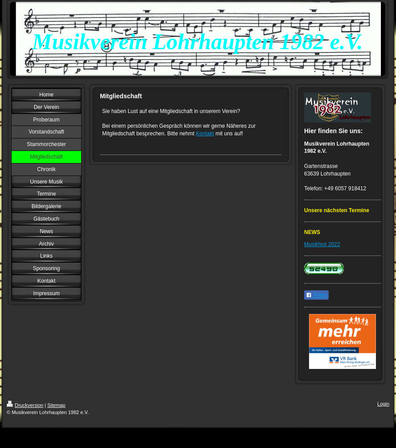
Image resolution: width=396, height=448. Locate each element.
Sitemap (56, 405)
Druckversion (25, 405)
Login (383, 403)
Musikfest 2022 (322, 244)
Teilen (316, 295)
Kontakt (205, 133)
